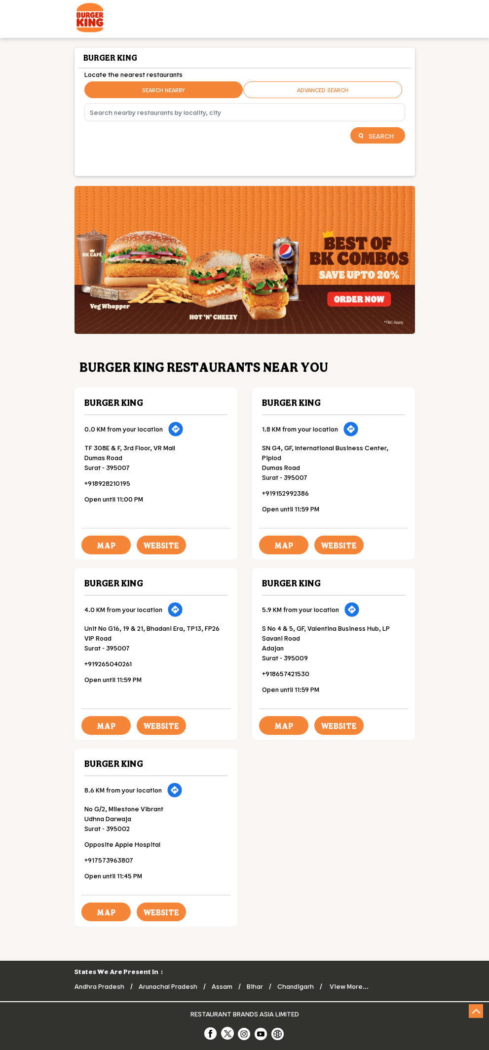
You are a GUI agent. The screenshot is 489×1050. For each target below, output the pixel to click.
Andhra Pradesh (99, 986)
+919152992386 (285, 493)
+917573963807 (108, 860)
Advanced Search (322, 89)
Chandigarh (295, 986)
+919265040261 (108, 663)
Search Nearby (163, 89)
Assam (222, 986)
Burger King (113, 402)
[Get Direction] (176, 429)
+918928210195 (107, 483)
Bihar (255, 986)
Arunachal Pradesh (168, 986)
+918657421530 (285, 673)
